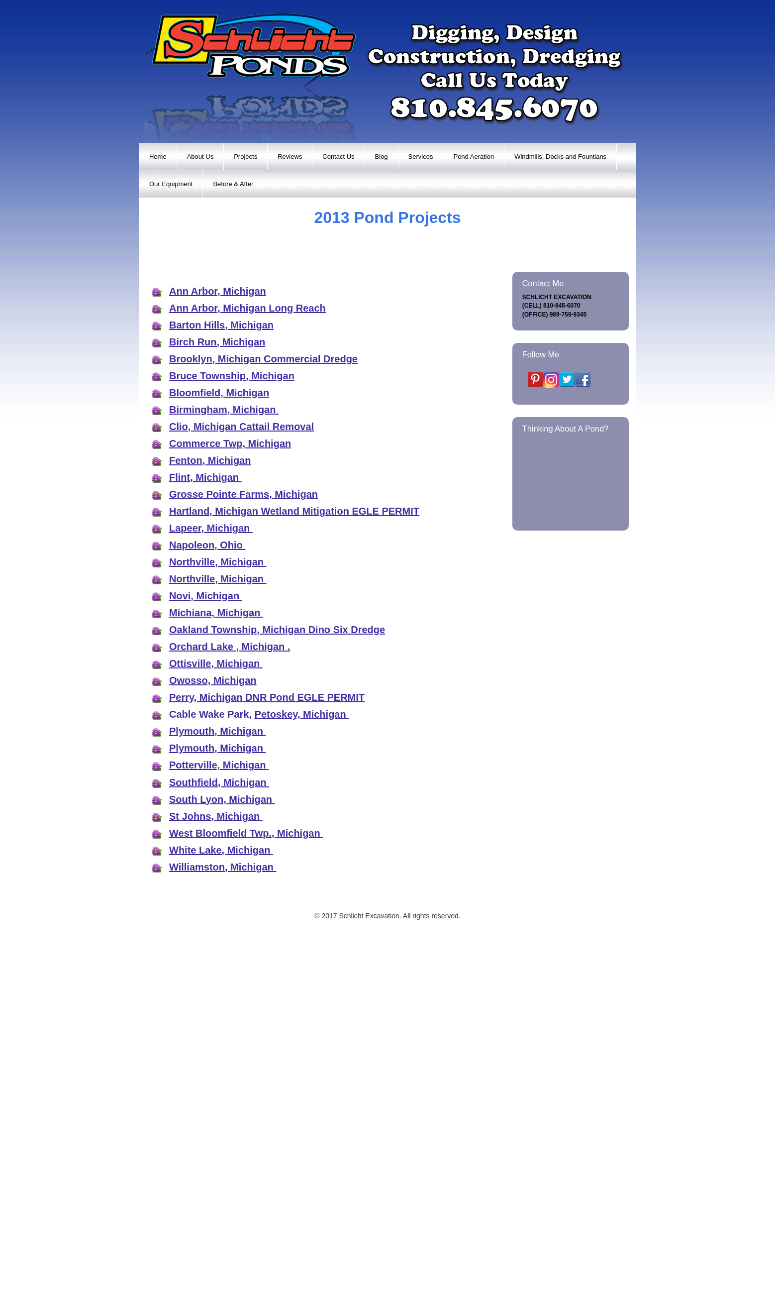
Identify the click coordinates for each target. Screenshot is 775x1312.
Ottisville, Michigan (216, 1020)
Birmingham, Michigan (224, 766)
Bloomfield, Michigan (219, 749)
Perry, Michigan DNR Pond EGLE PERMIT (267, 1054)
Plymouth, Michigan (217, 1088)
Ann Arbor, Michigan (217, 648)
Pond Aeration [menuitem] (473, 156)
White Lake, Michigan (221, 1207)
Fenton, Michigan (210, 817)
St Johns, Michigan (216, 1173)
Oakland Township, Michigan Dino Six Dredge (277, 986)
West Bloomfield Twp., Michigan (246, 1190)
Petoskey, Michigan (302, 1071)
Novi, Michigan (205, 952)
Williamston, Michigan (222, 1223)
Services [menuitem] (420, 156)
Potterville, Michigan (219, 1121)
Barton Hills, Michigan (221, 681)
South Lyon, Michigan (222, 1156)
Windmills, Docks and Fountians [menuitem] (560, 156)
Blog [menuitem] (381, 156)
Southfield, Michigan (219, 1138)
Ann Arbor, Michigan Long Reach (247, 664)
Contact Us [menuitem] (338, 156)
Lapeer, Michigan (211, 884)
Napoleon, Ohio (207, 901)
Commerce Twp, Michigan (230, 800)
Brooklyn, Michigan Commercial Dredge (263, 715)
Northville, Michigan (218, 918)
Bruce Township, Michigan (231, 732)
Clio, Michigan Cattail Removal (241, 783)
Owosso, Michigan (213, 1037)
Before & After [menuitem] (233, 184)
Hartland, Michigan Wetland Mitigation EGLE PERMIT (294, 868)
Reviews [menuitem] (290, 156)
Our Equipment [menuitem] (171, 184)
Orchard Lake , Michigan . (229, 1003)
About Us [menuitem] (200, 156)
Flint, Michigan (205, 834)
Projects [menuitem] (245, 156)
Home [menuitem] (158, 156)
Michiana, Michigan (216, 969)
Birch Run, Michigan (217, 698)
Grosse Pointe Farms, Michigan (243, 851)
